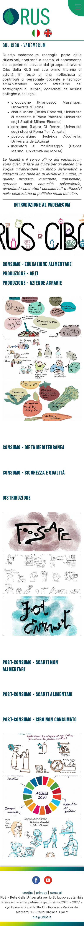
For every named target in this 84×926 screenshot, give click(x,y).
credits (27, 892)
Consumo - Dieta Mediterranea (34, 447)
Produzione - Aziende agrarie (32, 283)
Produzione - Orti (20, 274)
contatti (56, 892)
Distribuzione (17, 498)
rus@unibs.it (42, 917)
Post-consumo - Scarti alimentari (37, 694)
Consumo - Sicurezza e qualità (34, 473)
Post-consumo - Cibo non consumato (40, 720)
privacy (41, 892)
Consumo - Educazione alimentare (37, 264)
